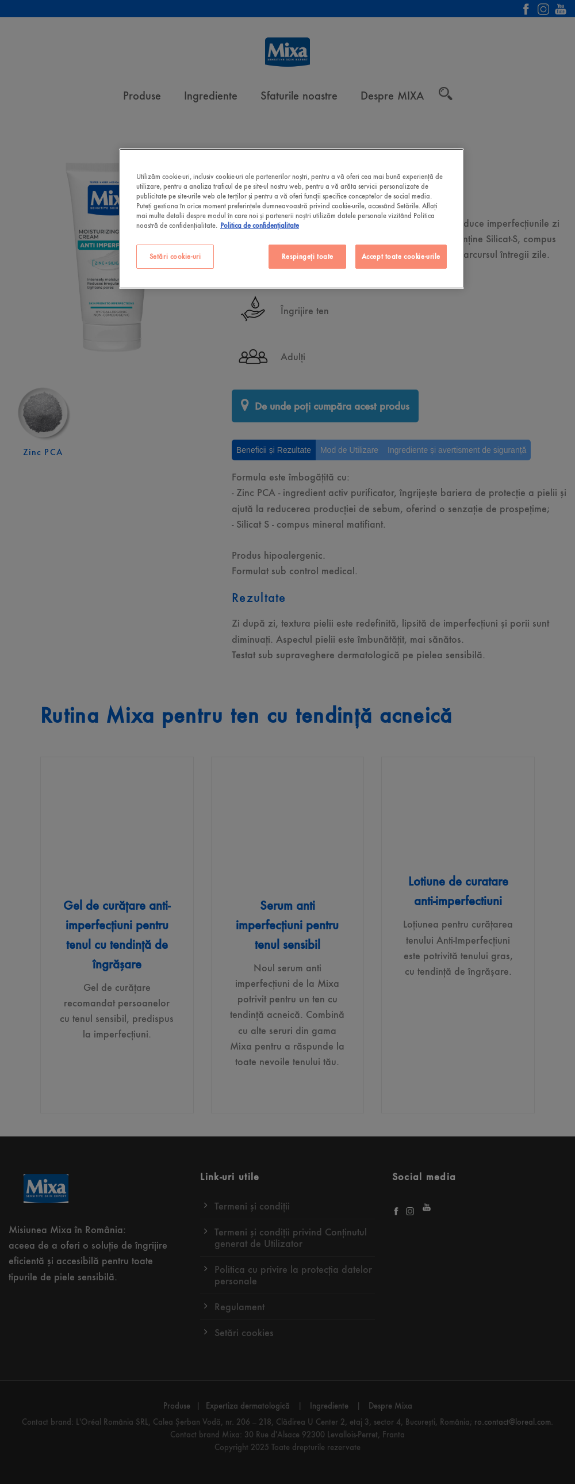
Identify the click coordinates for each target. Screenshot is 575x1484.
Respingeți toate (308, 256)
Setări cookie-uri (175, 256)
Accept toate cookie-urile (401, 256)
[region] (291, 218)
